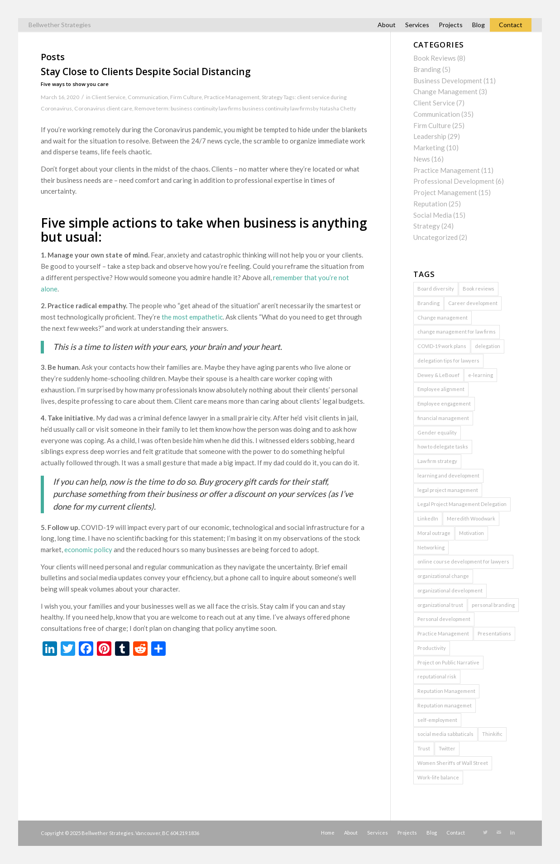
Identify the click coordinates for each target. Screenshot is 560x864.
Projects (451, 25)
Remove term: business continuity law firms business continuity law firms (223, 108)
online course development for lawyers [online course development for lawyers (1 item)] (463, 561)
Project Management (445, 192)
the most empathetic (192, 317)
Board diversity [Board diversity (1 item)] (435, 288)
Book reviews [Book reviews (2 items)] (478, 288)
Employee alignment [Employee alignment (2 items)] (440, 389)
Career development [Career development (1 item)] (473, 303)
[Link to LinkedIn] (512, 832)
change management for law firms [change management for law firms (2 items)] (456, 331)
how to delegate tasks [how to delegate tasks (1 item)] (442, 446)
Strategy (272, 97)
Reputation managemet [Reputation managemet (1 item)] (444, 705)
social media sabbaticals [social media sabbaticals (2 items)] (445, 734)
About (387, 25)
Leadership (429, 136)
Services (417, 25)
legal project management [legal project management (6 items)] (447, 490)
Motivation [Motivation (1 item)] (471, 533)
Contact (510, 25)
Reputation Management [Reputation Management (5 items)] (446, 691)
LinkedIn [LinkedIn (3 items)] (427, 518)
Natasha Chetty (338, 108)
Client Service (108, 97)
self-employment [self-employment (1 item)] (437, 720)
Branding (427, 69)
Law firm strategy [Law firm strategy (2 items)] (437, 461)
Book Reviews (434, 58)
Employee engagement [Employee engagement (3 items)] (444, 403)
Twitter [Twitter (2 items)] (447, 748)
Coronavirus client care (103, 108)
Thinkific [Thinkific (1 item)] (492, 734)
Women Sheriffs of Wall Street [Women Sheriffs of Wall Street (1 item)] (452, 763)
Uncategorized (435, 237)
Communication (148, 97)
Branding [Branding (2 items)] (428, 303)
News (421, 159)
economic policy (88, 549)
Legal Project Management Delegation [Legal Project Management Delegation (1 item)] (462, 504)
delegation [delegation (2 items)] (487, 346)
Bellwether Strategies (60, 25)
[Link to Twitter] (485, 832)
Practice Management (231, 97)
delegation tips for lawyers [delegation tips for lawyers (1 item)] (448, 360)
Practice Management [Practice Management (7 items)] (443, 633)
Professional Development (453, 181)
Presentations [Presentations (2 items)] (494, 633)
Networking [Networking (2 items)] (431, 547)
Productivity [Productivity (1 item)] (431, 648)
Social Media (432, 215)
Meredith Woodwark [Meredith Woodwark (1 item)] (471, 518)
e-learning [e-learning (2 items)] (480, 375)
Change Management (445, 91)
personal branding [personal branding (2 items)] (493, 605)
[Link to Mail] (499, 832)
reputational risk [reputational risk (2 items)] (436, 676)
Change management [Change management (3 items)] (442, 317)
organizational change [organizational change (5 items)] (443, 576)
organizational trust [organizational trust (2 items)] (440, 605)
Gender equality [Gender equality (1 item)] (437, 432)
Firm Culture (186, 97)
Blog (478, 25)
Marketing (429, 147)
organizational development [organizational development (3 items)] (450, 590)
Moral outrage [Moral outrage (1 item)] (433, 533)
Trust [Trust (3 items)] (423, 748)
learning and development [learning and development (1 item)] (448, 475)
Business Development (447, 80)
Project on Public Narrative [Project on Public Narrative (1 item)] (448, 662)
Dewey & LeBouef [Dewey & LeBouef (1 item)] (438, 375)
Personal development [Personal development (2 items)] (443, 619)
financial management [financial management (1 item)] (443, 418)
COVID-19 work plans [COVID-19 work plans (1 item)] (441, 346)
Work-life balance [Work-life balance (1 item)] (438, 777)
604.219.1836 (184, 833)
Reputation (430, 204)
